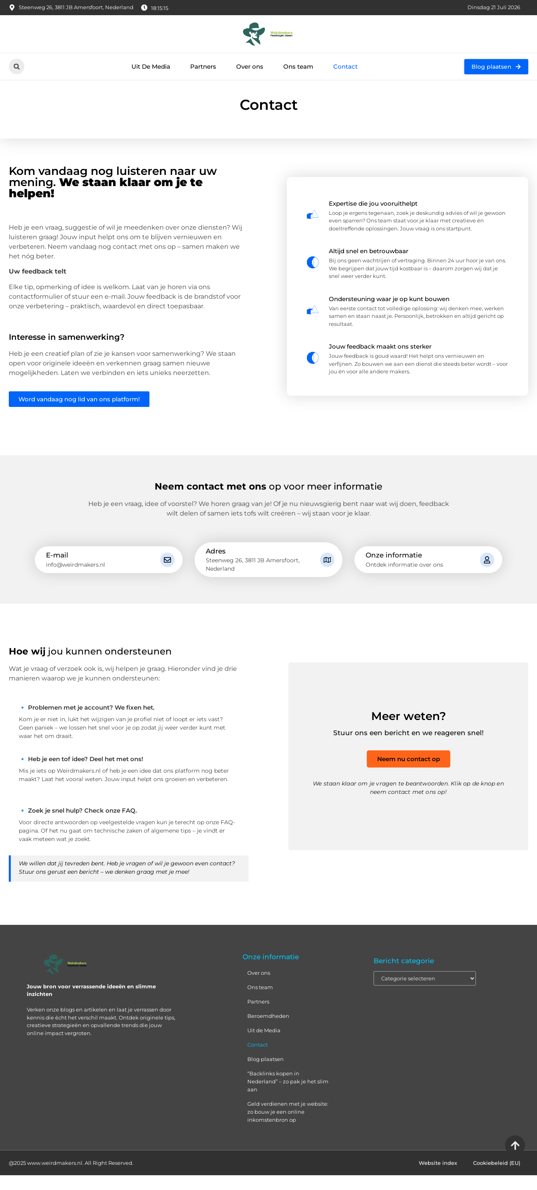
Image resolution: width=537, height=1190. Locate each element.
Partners (203, 66)
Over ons (249, 66)
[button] (16, 66)
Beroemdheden (268, 1031)
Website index (438, 1177)
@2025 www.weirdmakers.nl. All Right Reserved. (71, 1177)
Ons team (298, 66)
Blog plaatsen (265, 1074)
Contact (345, 66)
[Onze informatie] (487, 574)
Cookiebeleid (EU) (496, 1177)
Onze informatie (394, 570)
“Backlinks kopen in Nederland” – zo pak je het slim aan (287, 1096)
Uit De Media (150, 66)
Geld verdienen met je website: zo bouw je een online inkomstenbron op (287, 1127)
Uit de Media (263, 1045)
